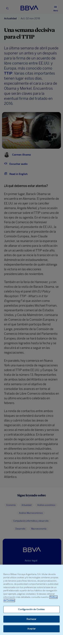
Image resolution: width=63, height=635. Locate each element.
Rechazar (31, 619)
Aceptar (31, 628)
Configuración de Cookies (31, 609)
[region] (31, 600)
